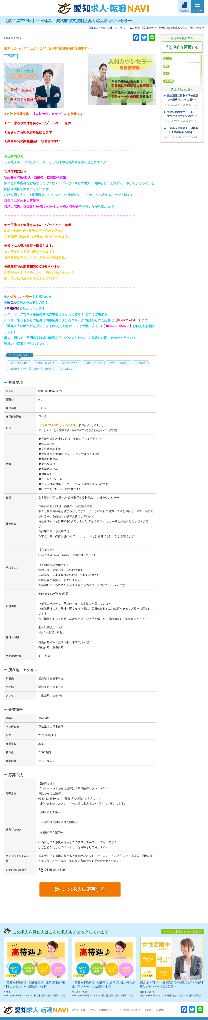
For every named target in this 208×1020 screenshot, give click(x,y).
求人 (122, 27)
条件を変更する (182, 47)
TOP (102, 27)
